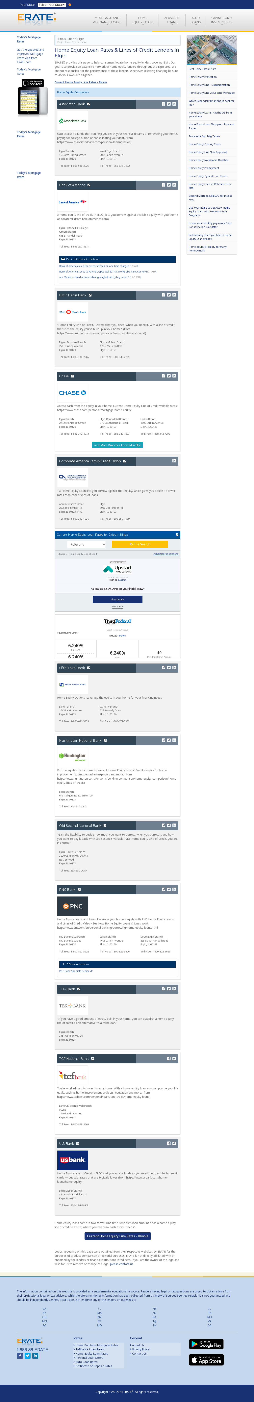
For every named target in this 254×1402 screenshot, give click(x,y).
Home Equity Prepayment (204, 168)
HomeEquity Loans (143, 20)
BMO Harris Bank (75, 295)
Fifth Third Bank (74, 668)
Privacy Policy (140, 1349)
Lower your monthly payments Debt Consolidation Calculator (210, 225)
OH (44, 1317)
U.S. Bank (69, 1144)
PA (154, 1317)
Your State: (28, 5)
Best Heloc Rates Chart (202, 69)
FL (99, 1309)
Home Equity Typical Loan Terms (208, 176)
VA (209, 1321)
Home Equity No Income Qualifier (208, 160)
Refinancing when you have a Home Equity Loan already (210, 237)
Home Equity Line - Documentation (209, 85)
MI (99, 1321)
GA (44, 1309)
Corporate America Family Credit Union (92, 461)
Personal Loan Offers (88, 1358)
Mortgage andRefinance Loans (107, 20)
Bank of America (74, 185)
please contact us (121, 1264)
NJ (154, 1321)
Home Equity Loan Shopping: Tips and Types (211, 126)
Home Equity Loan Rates (90, 1353)
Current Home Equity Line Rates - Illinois (81, 82)
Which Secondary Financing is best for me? (211, 102)
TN (155, 1325)
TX (209, 1313)
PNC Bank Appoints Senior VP (76, 971)
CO (210, 1325)
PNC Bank (70, 890)
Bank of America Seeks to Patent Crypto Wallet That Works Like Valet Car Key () (107, 271)
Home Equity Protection (203, 77)
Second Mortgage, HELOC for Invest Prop (210, 197)
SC (44, 1325)
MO (99, 1325)
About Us (137, 1345)
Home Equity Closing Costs (205, 144)
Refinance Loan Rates (88, 1349)
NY (154, 1309)
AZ (44, 1313)
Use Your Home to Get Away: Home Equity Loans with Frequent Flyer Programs (209, 211)
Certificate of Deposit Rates (92, 1366)
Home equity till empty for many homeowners (208, 248)
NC (155, 1313)
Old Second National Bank (82, 826)
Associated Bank (74, 104)
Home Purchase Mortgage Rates (95, 1345)
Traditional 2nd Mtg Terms (204, 136)
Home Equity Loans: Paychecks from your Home (210, 114)
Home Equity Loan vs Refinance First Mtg (210, 186)
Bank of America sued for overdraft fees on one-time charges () (98, 266)
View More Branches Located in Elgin (117, 445)
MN (44, 1321)
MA (99, 1313)
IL (209, 1309)
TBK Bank (69, 989)
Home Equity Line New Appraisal (208, 152)
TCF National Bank (76, 1059)
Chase (66, 376)
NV (99, 1317)
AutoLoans (195, 20)
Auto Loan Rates (85, 1362)
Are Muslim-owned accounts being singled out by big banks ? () (100, 277)
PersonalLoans (172, 20)
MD (209, 1317)
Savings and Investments (221, 20)
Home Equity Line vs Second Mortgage (212, 92)
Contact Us (138, 1353)
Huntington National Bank (83, 740)
